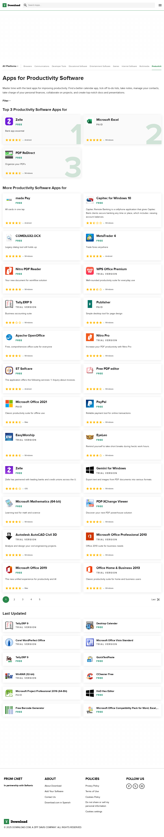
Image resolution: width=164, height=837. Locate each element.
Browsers (28, 66)
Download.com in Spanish (58, 802)
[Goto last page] (155, 599)
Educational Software (78, 66)
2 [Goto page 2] (14, 599)
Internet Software (129, 66)
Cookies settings (93, 811)
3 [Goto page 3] (22, 599)
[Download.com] (11, 5)
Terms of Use (92, 791)
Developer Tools (59, 66)
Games (116, 66)
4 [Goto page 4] (31, 599)
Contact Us (50, 797)
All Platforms (11, 66)
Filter (7, 100)
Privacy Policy (92, 785)
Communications (41, 66)
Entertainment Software (100, 66)
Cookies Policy (92, 797)
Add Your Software (54, 791)
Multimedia (144, 66)
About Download (53, 785)
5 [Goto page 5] (39, 599)
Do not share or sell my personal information (97, 804)
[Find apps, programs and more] (89, 5)
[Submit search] (25, 5)
